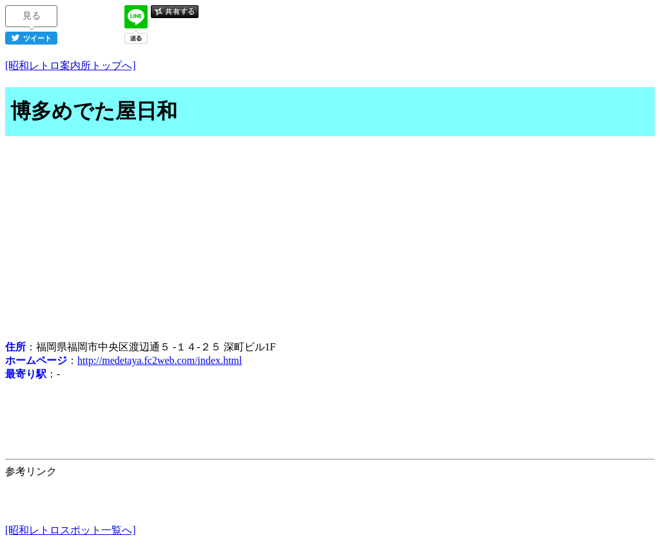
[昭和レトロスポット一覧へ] (70, 530)
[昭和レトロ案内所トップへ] (70, 65)
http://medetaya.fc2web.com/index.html (159, 360)
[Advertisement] (330, 240)
